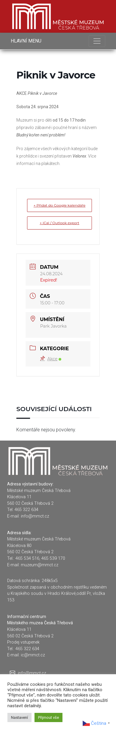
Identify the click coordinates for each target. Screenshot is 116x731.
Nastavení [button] (19, 717)
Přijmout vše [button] (48, 717)
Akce (50, 358)
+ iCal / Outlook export (59, 223)
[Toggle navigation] (97, 41)
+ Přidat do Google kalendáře (59, 205)
